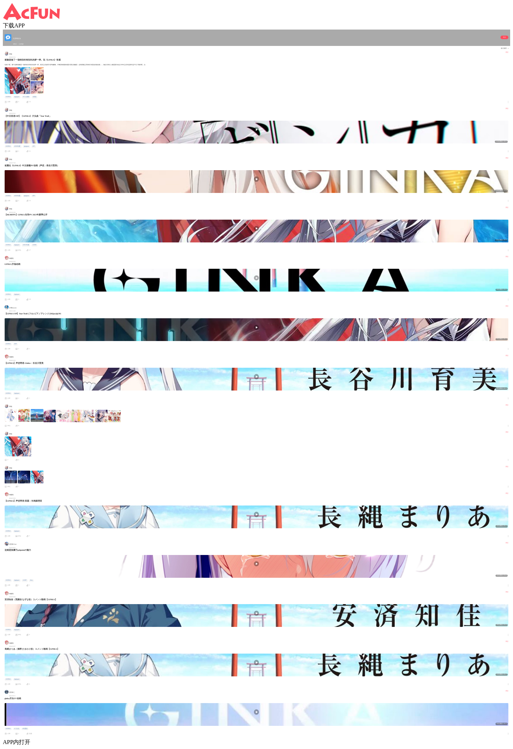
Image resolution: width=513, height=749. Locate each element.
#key (31, 580)
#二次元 (16, 728)
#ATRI (34, 245)
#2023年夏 (17, 146)
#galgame (17, 97)
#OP (15, 344)
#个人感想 (26, 97)
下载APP (14, 25)
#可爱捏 (24, 728)
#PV (33, 146)
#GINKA (8, 97)
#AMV (25, 580)
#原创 (34, 97)
